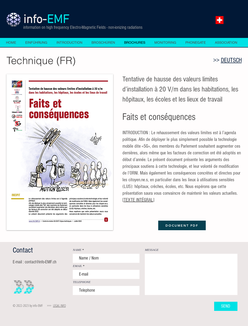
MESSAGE (152, 249)
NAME (77, 249)
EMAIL (77, 265)
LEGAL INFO (59, 305)
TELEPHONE (82, 282)
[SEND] (225, 306)
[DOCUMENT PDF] (182, 225)
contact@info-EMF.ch (40, 262)
